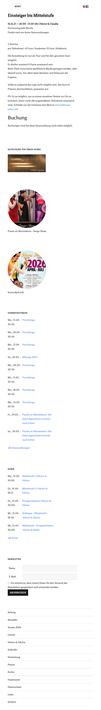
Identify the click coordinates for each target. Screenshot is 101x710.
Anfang (12, 612)
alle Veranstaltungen (19, 447)
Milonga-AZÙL (30, 357)
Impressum (14, 679)
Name (12, 568)
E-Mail (12, 576)
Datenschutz (14, 687)
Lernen (11, 634)
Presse (11, 664)
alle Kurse (13, 537)
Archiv (11, 672)
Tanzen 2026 (14, 627)
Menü (18, 6)
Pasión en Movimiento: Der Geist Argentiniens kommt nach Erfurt (37, 419)
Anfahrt (12, 701)
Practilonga (28, 319)
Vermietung (14, 657)
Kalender (12, 649)
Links (11, 694)
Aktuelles (12, 619)
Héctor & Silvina (16, 642)
